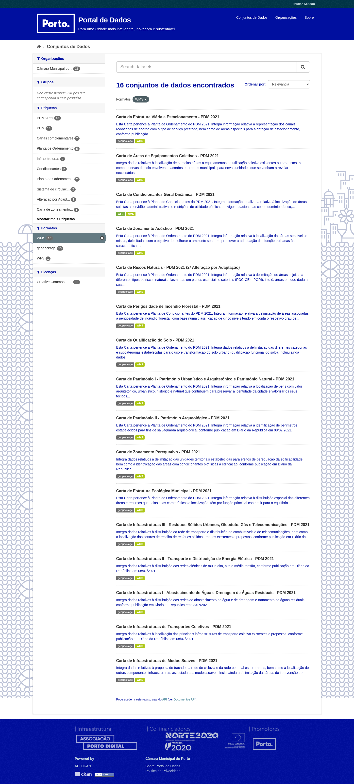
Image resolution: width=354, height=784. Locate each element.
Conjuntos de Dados (252, 17)
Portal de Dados (104, 20)
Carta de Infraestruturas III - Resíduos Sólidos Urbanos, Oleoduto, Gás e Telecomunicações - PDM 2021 (213, 525)
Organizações (286, 17)
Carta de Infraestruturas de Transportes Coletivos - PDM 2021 (173, 627)
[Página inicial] (39, 46)
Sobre (309, 17)
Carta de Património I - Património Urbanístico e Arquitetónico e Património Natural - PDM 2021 (205, 379)
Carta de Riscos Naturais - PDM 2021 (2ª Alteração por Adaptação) (178, 267)
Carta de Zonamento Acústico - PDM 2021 (155, 228)
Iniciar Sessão (304, 4)
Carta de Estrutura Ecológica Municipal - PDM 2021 (164, 491)
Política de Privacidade (162, 771)
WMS (140, 141)
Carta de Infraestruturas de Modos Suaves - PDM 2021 (167, 661)
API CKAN (83, 766)
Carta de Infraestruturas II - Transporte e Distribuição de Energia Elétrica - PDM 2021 (195, 559)
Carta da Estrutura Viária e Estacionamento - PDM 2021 (167, 117)
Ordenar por (255, 84)
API (164, 699)
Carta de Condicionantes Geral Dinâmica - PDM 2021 (165, 194)
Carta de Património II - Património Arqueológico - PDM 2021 (173, 418)
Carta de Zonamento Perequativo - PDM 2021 (158, 452)
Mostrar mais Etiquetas (56, 219)
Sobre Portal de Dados (162, 766)
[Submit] (303, 67)
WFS (120, 213)
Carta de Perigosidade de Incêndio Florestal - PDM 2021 (168, 306)
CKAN (83, 774)
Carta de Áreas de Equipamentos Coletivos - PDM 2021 (167, 156)
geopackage (125, 141)
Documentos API (185, 699)
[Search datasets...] (206, 67)
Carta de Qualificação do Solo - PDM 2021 (155, 340)
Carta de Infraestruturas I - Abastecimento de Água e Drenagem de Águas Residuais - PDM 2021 (206, 593)
